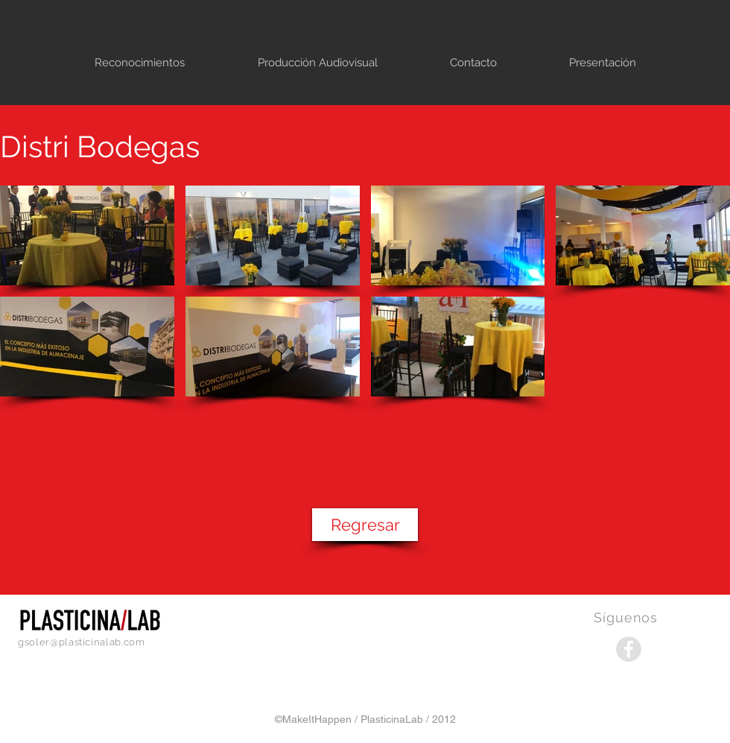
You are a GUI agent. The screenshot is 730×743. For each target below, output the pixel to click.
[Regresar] (365, 524)
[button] (87, 235)
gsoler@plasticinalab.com (81, 642)
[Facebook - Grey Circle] (628, 649)
